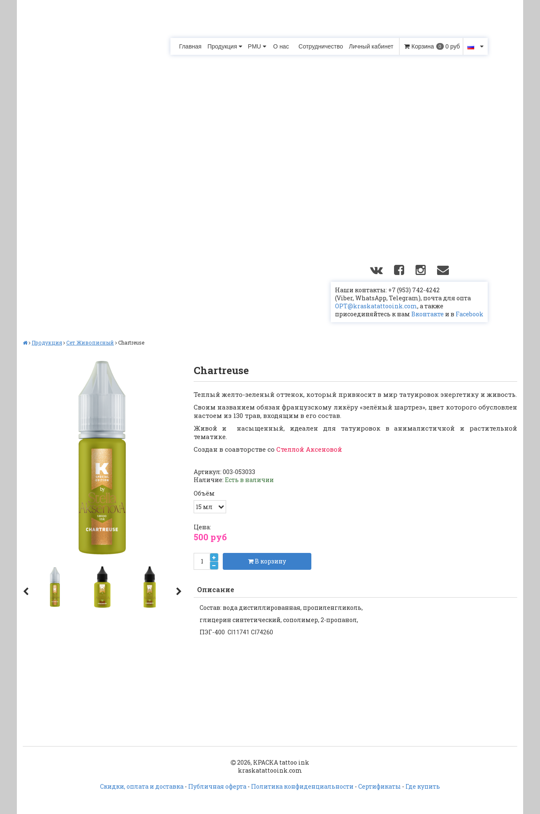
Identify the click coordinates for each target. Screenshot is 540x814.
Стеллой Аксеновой (309, 449)
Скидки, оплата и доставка (142, 786)
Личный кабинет (371, 46)
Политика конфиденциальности (302, 786)
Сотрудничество (321, 46)
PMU (257, 46)
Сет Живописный (90, 342)
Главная (190, 46)
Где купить (422, 786)
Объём (204, 493)
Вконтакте (427, 314)
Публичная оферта (217, 786)
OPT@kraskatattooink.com (376, 306)
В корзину (267, 561)
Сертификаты (379, 786)
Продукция (225, 46)
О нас (281, 46)
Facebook (469, 314)
